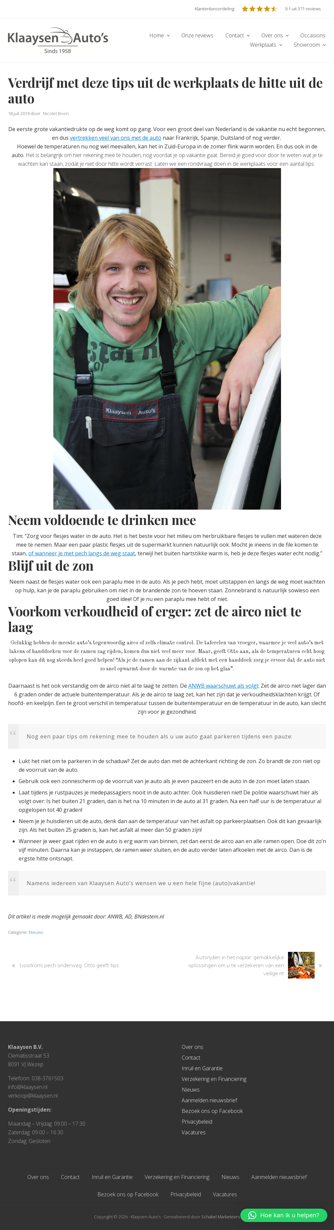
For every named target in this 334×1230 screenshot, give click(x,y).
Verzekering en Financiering (214, 1079)
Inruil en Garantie (202, 1068)
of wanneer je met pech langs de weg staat (81, 553)
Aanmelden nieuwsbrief (209, 1100)
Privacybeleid (197, 1121)
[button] (283, 1215)
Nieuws (36, 932)
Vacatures (194, 1132)
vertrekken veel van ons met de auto (115, 137)
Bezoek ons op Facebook (212, 1111)
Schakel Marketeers (220, 1217)
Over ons (192, 1047)
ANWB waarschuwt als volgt (223, 685)
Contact (191, 1057)
